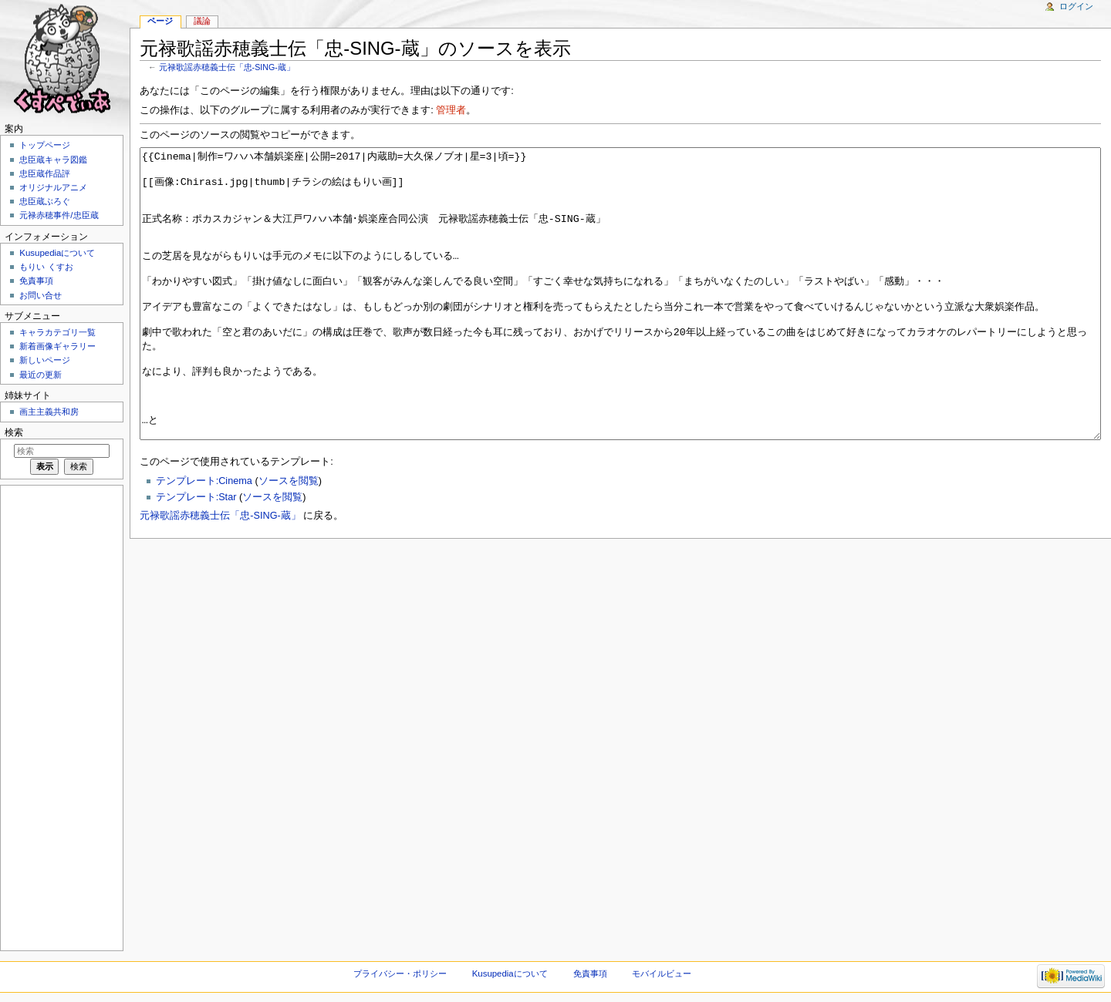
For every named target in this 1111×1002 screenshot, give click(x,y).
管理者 (451, 110)
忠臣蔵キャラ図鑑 (53, 159)
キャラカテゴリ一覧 (57, 332)
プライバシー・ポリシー (400, 973)
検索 (14, 432)
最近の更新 (40, 374)
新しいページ (44, 360)
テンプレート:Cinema (204, 538)
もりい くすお (46, 266)
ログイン (1076, 6)
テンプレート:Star (196, 555)
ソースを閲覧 (288, 538)
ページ (160, 20)
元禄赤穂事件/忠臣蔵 (58, 215)
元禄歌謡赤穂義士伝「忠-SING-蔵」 (227, 67)
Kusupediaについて (57, 252)
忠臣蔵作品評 (44, 173)
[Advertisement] (60, 717)
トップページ (44, 145)
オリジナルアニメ (53, 187)
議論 (202, 20)
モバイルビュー (661, 973)
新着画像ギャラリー (57, 346)
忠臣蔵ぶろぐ (44, 201)
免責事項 (36, 280)
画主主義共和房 (49, 411)
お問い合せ (40, 295)
